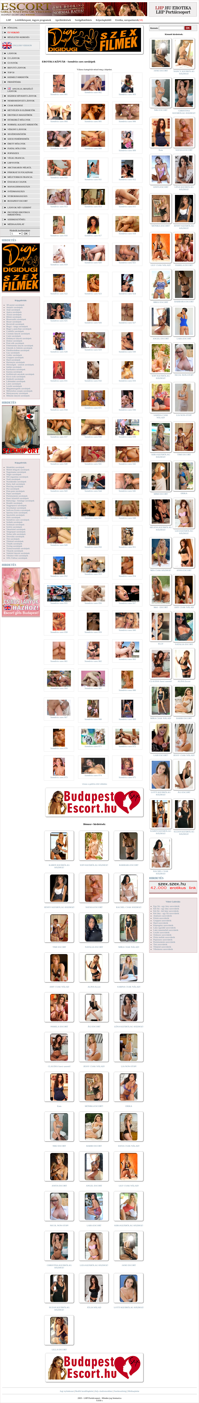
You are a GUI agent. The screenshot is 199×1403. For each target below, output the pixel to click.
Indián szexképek (14, 367)
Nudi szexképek (13, 479)
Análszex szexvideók (162, 916)
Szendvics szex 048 (127, 518)
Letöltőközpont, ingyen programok (33, 19)
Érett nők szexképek (15, 343)
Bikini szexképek (13, 317)
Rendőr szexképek (14, 503)
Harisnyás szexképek (15, 362)
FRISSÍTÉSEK (14, 82)
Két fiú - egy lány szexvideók (166, 908)
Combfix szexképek (15, 331)
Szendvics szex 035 (93, 408)
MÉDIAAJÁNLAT (16, 224)
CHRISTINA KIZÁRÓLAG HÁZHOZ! (59, 1266)
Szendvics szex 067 (59, 717)
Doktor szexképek (14, 341)
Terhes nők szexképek (16, 534)
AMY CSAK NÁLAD (59, 987)
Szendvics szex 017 (93, 235)
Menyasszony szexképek (17, 393)
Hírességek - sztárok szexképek (20, 364)
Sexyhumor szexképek (16, 508)
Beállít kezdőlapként (84, 1391)
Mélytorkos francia (20, 177)
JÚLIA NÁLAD (94, 1307)
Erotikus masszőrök (20, 115)
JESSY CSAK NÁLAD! (94, 1066)
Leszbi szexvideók (161, 932)
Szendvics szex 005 (93, 121)
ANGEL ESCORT (94, 1185)
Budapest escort (18, 201)
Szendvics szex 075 (127, 777)
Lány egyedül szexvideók (164, 927)
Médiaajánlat (133, 1391)
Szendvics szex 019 (59, 264)
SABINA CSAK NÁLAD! (128, 987)
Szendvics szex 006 (127, 121)
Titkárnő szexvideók (162, 947)
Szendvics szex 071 (93, 746)
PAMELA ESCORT (59, 1026)
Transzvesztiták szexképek (18, 548)
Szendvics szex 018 (127, 233)
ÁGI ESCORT (94, 1026)
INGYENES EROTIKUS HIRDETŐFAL (19, 213)
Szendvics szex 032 (93, 380)
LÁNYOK (12, 53)
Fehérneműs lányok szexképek (19, 345)
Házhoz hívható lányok (22, 96)
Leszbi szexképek (14, 386)
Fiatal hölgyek (17, 148)
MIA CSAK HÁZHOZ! (160, 570)
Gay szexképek (13, 352)
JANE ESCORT (129, 1265)
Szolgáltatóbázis (83, 19)
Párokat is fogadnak (20, 172)
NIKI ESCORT (59, 1146)
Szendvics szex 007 (59, 148)
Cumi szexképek (13, 336)
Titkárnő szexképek (14, 541)
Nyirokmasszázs (17, 196)
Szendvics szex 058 (59, 632)
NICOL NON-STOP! (59, 1225)
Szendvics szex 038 (93, 437)
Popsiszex (13, 153)
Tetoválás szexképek (15, 536)
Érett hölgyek (16, 143)
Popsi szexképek (13, 493)
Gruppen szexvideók (162, 920)
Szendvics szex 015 (127, 206)
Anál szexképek (13, 309)
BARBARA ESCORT (128, 865)
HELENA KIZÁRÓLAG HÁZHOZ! (161, 528)
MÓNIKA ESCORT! (94, 1106)
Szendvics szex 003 (127, 94)
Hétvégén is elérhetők (21, 110)
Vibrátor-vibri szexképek (17, 555)
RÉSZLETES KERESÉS (18, 37)
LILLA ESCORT (59, 1349)
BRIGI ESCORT (160, 302)
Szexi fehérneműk (18, 139)
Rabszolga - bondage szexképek (20, 500)
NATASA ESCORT (93, 907)
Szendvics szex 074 (93, 775)
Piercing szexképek (14, 486)
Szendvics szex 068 (93, 719)
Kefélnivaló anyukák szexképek (20, 374)
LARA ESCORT (94, 1225)
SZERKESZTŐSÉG (16, 219)
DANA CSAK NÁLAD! (128, 1146)
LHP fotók (13, 163)
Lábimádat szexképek (15, 381)
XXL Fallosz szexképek (16, 558)
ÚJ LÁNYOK (14, 58)
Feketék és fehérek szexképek (19, 348)
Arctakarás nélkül (19, 167)
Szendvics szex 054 (127, 576)
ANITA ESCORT (59, 1185)
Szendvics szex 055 (59, 603)
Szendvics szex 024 (127, 293)
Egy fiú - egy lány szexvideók (166, 906)
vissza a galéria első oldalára (94, 784)
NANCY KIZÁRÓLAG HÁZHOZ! (184, 72)
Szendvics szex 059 (93, 632)
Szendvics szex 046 (59, 518)
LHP (8, 19)
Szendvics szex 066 (127, 690)
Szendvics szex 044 (93, 491)
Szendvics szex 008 (93, 148)
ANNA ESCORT (184, 570)
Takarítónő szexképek (15, 529)
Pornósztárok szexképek (17, 496)
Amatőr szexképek (14, 307)
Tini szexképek (13, 539)
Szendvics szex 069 (127, 719)
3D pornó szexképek (15, 305)
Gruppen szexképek (15, 357)
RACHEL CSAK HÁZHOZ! (128, 907)
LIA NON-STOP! (128, 1066)
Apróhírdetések (63, 19)
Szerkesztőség (120, 1391)
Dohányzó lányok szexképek (18, 338)
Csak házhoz (15, 105)
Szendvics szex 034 (59, 410)
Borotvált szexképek (15, 324)
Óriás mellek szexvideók (164, 937)
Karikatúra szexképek (15, 369)
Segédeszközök (17, 134)
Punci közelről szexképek (17, 498)
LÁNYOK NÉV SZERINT (19, 207)
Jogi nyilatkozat (67, 1391)
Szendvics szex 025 (59, 320)
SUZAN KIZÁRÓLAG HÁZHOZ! (59, 1308)
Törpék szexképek (14, 543)
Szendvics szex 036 (127, 410)
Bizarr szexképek (13, 321)
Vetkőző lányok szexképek (18, 553)
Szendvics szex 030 (127, 351)
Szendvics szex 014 (93, 206)
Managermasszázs (19, 186)
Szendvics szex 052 (59, 576)
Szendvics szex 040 (59, 464)
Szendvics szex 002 (93, 92)
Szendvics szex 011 (93, 179)
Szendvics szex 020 (93, 262)
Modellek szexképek (15, 467)
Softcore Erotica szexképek (18, 510)
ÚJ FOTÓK (13, 63)
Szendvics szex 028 (59, 351)
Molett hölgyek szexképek (17, 469)
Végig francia (16, 158)
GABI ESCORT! (160, 755)
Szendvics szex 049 (59, 545)
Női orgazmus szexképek (17, 477)
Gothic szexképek (14, 355)
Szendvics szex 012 (127, 179)
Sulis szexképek (13, 517)
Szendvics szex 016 (59, 235)
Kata (59, 1106)
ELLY (160, 643)
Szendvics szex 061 (59, 661)
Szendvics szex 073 (59, 777)
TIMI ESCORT (59, 947)
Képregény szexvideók (163, 925)
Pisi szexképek (12, 488)
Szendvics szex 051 (127, 547)
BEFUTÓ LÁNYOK (17, 67)
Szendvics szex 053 (93, 574)
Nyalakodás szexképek (16, 481)
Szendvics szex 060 (127, 630)
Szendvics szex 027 (127, 322)
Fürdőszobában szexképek (17, 350)
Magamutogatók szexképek (18, 388)
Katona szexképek (14, 372)
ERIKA (129, 1106)
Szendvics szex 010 (59, 177)
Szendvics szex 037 (59, 437)
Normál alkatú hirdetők (23, 124)
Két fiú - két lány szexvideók (166, 911)
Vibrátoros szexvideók (163, 949)
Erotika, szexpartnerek (127, 19)
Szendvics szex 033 (127, 380)
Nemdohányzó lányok (21, 100)
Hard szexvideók (160, 923)
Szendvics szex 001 (59, 94)
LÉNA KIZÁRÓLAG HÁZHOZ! (128, 1026)
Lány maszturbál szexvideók (165, 930)
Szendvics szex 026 (93, 322)
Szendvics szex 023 (93, 293)
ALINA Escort (94, 987)
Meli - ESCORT (161, 607)
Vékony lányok (17, 129)
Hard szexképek (13, 360)
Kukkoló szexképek (15, 379)
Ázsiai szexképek (14, 314)
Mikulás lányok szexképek (18, 395)
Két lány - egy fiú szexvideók (166, 913)
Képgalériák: (21, 300)
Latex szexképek (13, 383)
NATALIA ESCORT (94, 947)
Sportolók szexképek (15, 515)
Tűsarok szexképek (14, 551)
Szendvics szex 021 (127, 262)
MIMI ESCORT (161, 494)
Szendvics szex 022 (59, 293)
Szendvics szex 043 (59, 491)
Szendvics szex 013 (59, 206)
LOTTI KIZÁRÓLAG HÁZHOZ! (129, 1307)
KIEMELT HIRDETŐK (18, 77)
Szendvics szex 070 (59, 748)
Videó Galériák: (173, 901)
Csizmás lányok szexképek (18, 333)
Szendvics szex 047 (93, 518)
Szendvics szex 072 (127, 746)
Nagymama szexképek (16, 472)
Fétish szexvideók (161, 918)
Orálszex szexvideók (162, 935)
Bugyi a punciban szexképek (18, 329)
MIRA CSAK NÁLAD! (128, 947)
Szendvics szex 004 (59, 121)
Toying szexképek (14, 546)
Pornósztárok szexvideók (164, 942)
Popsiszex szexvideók (162, 939)
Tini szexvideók (160, 944)
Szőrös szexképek (14, 527)
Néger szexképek (13, 474)
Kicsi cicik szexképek (15, 376)
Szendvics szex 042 (127, 464)
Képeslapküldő (103, 19)
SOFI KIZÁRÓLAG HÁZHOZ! (94, 865)
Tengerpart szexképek (15, 531)
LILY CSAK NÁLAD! (129, 1185)
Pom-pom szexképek (15, 491)
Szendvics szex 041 (93, 464)
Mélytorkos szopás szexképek (19, 391)
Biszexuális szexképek (16, 319)
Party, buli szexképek (15, 484)
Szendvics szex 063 (127, 659)
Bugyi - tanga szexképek (17, 326)
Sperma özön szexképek (16, 512)
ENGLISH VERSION (22, 45)
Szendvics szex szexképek (17, 520)
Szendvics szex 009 (127, 150)
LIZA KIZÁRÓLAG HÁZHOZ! (94, 1265)
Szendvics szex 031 (59, 380)
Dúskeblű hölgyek (19, 120)
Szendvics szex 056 (93, 603)
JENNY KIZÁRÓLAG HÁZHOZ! (59, 907)
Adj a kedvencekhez (103, 1391)
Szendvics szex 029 (93, 349)
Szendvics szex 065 (93, 688)
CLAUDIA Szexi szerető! (59, 1066)
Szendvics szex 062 (93, 661)
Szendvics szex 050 (93, 547)
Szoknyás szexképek (15, 524)
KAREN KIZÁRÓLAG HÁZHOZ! (59, 866)
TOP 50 (11, 72)
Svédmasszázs (16, 191)
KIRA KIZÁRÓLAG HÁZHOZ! (128, 1225)
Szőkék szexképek (14, 522)
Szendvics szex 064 (59, 688)
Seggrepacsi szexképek (16, 505)
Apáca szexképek (14, 312)
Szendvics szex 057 (127, 603)
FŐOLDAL (13, 27)
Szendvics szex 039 (127, 437)
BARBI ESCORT (94, 1146)
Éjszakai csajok (17, 182)
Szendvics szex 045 (127, 491)
